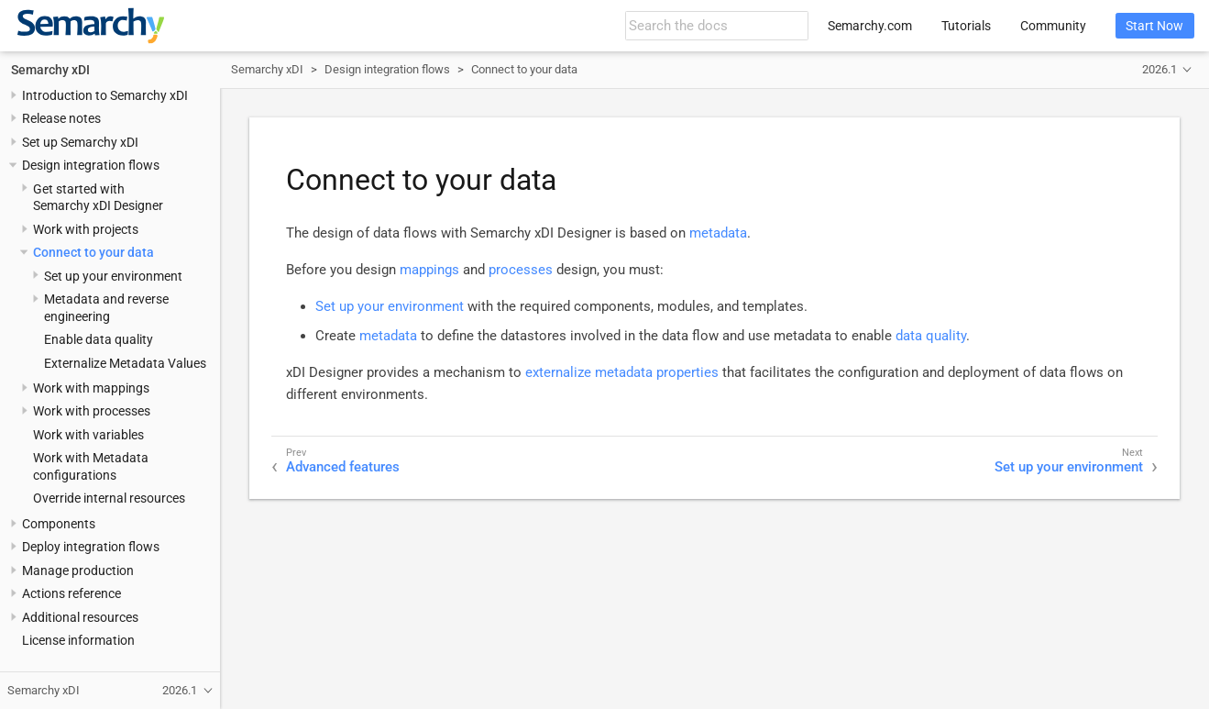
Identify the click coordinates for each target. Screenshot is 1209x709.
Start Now (1154, 25)
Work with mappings (91, 388)
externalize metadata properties (622, 372)
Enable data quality (98, 339)
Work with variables (88, 434)
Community (1053, 25)
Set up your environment (113, 276)
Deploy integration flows (90, 546)
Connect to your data (93, 252)
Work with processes (91, 411)
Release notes (61, 118)
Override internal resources (109, 498)
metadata (718, 233)
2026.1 (1159, 69)
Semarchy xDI (50, 69)
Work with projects (85, 229)
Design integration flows (90, 165)
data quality (931, 335)
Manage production (78, 570)
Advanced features (343, 467)
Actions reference (71, 593)
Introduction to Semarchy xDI (105, 95)
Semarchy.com (870, 25)
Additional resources (80, 617)
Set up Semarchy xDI (80, 142)
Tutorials (966, 25)
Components (58, 523)
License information (78, 640)
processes (521, 269)
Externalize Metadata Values (125, 363)
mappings (429, 269)
